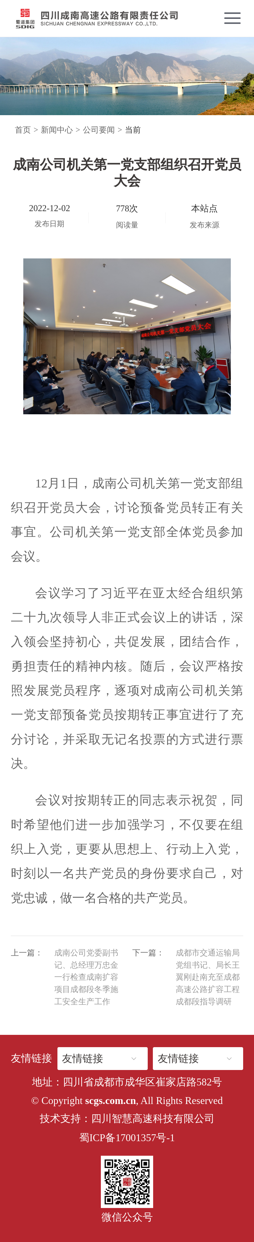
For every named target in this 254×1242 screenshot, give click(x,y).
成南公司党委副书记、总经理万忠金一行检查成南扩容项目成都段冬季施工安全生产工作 (86, 977)
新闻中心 (57, 129)
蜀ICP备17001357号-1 (127, 1137)
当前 (133, 129)
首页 (23, 129)
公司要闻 (99, 129)
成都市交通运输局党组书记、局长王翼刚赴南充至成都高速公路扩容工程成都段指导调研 (208, 977)
